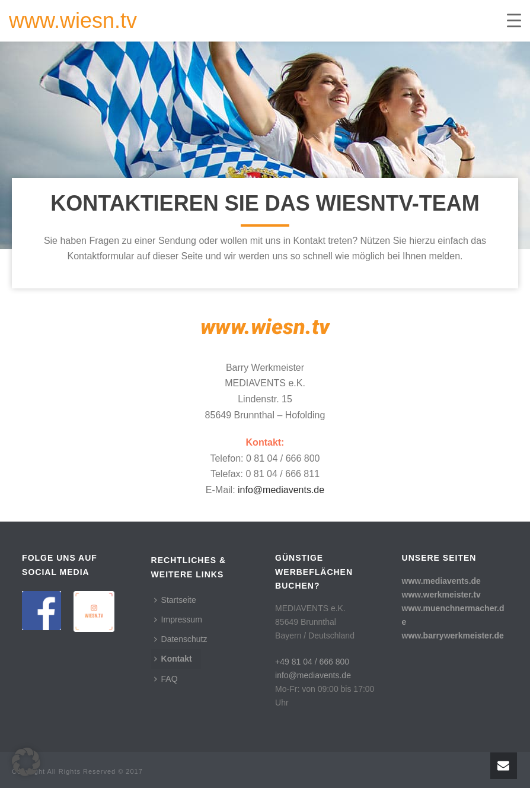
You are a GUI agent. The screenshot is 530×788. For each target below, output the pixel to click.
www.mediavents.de (441, 581)
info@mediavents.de (281, 490)
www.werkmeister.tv (441, 594)
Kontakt (173, 658)
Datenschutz (180, 639)
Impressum (178, 619)
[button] (26, 762)
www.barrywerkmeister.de (453, 635)
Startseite (175, 600)
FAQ (166, 679)
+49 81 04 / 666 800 (312, 661)
